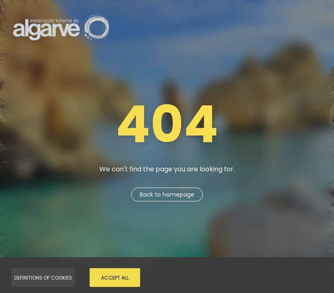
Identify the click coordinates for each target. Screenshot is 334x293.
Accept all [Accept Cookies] (115, 277)
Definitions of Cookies (43, 277)
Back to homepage (167, 194)
